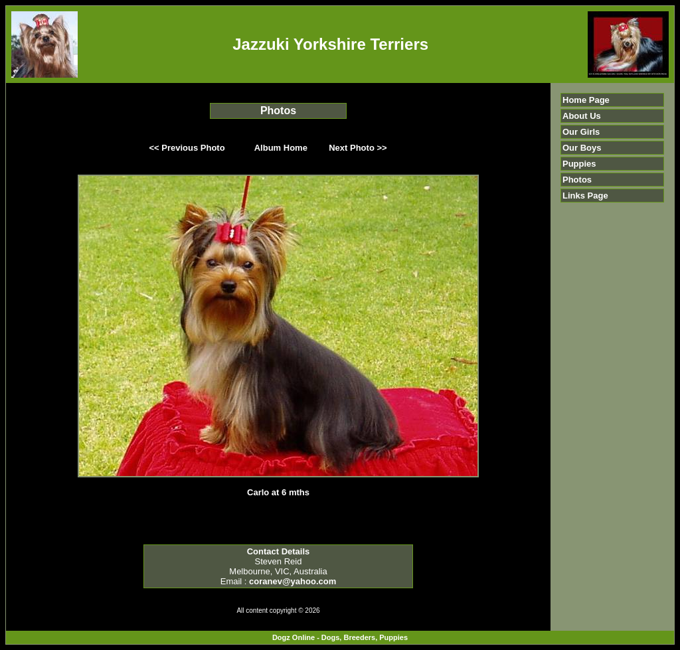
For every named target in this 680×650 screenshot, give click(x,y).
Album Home (280, 148)
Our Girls (581, 132)
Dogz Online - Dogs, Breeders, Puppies (340, 637)
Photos (577, 180)
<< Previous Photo (187, 148)
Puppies (579, 164)
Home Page (586, 100)
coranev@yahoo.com (292, 581)
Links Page (585, 196)
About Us (581, 116)
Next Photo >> (357, 148)
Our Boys (582, 148)
